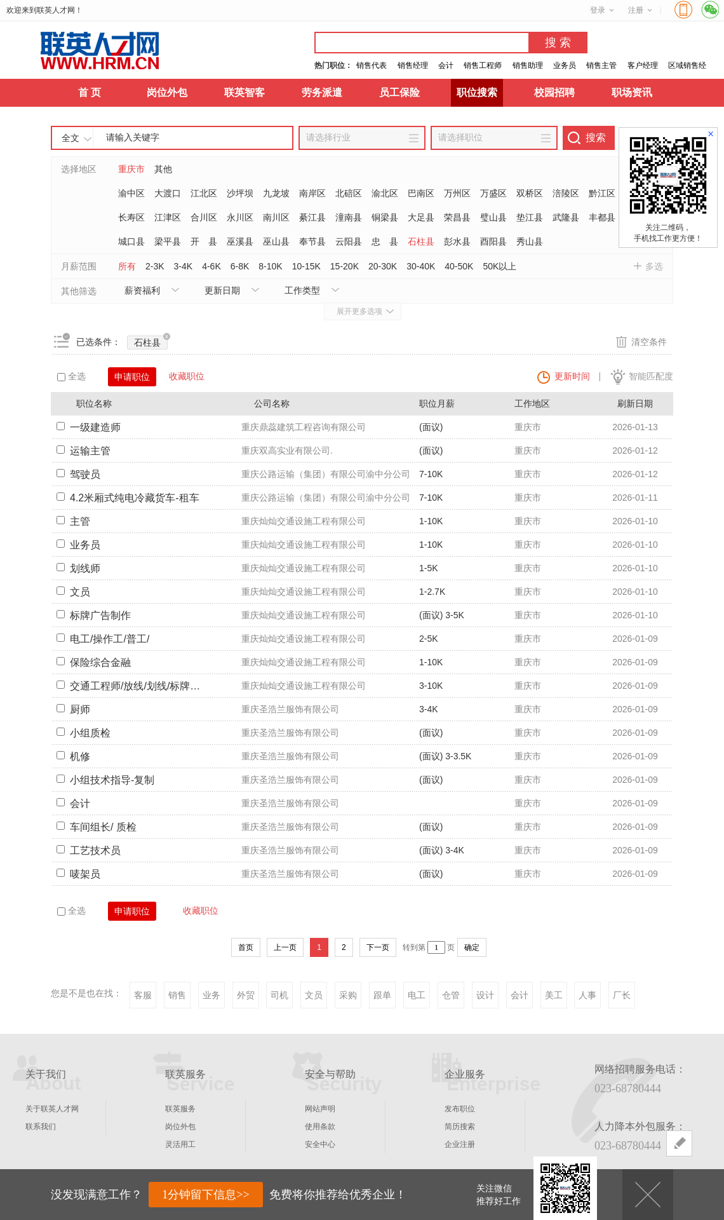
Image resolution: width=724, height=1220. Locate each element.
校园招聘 (554, 92)
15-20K (344, 266)
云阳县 (348, 241)
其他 (163, 169)
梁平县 (167, 241)
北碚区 (348, 193)
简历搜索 (460, 1126)
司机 (279, 995)
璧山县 (493, 217)
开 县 (204, 241)
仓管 (451, 995)
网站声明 (320, 1108)
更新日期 (222, 290)
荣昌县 (457, 217)
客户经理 (642, 65)
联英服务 (180, 1108)
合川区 (204, 217)
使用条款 (320, 1126)
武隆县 (566, 217)
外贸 (246, 995)
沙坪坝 (240, 193)
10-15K (306, 266)
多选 (654, 266)
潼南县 (348, 217)
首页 (245, 947)
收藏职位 (186, 376)
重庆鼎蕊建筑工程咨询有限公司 (303, 427)
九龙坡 (276, 193)
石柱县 (421, 241)
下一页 (377, 947)
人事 (587, 995)
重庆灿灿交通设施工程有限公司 (303, 521)
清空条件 (649, 342)
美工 (554, 995)
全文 (70, 138)
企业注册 (460, 1144)
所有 (127, 266)
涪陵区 (566, 193)
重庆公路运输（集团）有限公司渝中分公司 (325, 474)
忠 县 (385, 241)
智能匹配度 (651, 376)
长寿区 (131, 217)
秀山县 (529, 241)
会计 (445, 65)
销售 (177, 995)
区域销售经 (687, 65)
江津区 (167, 217)
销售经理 (413, 65)
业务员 (564, 65)
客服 (143, 995)
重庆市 (131, 169)
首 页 (89, 92)
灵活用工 (180, 1144)
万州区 (457, 193)
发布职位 (460, 1108)
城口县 (131, 241)
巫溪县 (240, 241)
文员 (314, 995)
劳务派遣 (322, 92)
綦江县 (312, 217)
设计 (485, 995)
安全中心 (320, 1144)
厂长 (622, 995)
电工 (417, 995)
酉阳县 (493, 241)
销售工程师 (483, 65)
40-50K (459, 266)
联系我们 (40, 1126)
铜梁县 (385, 217)
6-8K (240, 266)
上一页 (285, 947)
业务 (211, 995)
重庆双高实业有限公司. (287, 450)
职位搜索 (477, 92)
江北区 (204, 193)
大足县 (421, 217)
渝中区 (131, 193)
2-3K (154, 266)
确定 (471, 947)
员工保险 (399, 92)
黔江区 (602, 193)
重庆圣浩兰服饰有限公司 (290, 709)
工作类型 (302, 290)
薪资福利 (142, 290)
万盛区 (493, 193)
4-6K (211, 266)
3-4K (183, 266)
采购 (348, 995)
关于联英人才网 (52, 1108)
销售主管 (601, 65)
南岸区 (312, 193)
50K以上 (499, 266)
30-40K (420, 266)
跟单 (382, 995)
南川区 (276, 217)
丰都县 (602, 217)
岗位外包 (167, 92)
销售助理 (528, 65)
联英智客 (244, 92)
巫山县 (276, 241)
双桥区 (529, 193)
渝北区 (385, 193)
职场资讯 (632, 92)
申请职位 (132, 377)
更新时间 (572, 376)
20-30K (382, 266)
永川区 (240, 217)
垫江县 (529, 217)
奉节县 (312, 241)
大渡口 (167, 193)
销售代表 (371, 65)
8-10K (270, 266)
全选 (71, 376)
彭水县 (457, 241)
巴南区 (421, 193)
